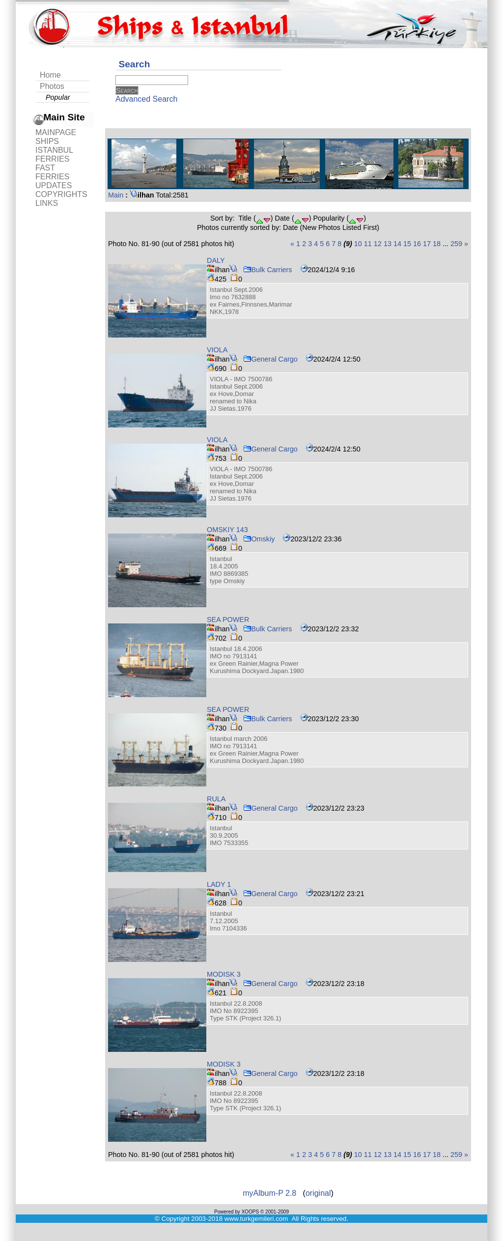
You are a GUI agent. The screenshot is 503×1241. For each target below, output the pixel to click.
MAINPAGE (55, 132)
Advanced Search (146, 99)
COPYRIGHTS (61, 194)
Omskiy (259, 539)
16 (417, 244)
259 (456, 244)
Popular (58, 97)
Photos (52, 86)
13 (387, 244)
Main (115, 195)
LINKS (46, 203)
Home (50, 75)
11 (368, 244)
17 (427, 244)
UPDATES (53, 185)
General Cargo (270, 359)
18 (437, 244)
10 (358, 244)
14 (397, 244)
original (318, 1193)
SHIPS (47, 141)
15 (407, 244)
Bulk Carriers (267, 270)
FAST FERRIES (52, 172)
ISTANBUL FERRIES (54, 154)
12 (378, 244)
